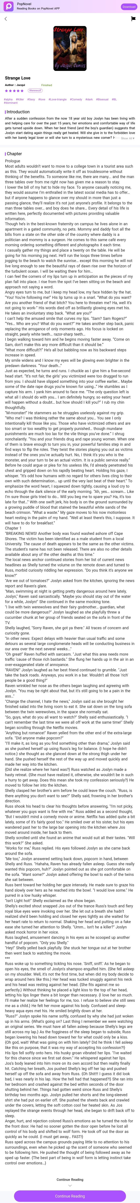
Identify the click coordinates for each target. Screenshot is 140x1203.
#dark (89, 99)
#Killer (20, 99)
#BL (114, 99)
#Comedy (76, 99)
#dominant (11, 102)
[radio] (7, 90)
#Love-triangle (57, 99)
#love (42, 99)
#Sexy (31, 99)
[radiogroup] (14, 90)
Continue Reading (70, 1196)
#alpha (9, 99)
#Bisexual (102, 99)
